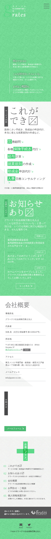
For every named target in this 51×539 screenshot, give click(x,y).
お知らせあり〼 (25, 474)
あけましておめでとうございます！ (27, 257)
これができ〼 (26, 467)
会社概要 (21, 482)
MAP (26, 350)
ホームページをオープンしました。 (27, 272)
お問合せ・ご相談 (22, 489)
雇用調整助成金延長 (27, 241)
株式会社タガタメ (13, 350)
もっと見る (24, 286)
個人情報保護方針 (27, 497)
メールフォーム (14, 428)
